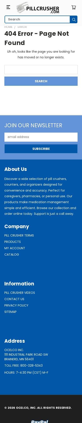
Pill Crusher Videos (19, 292)
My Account (14, 248)
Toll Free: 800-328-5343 (23, 365)
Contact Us (14, 299)
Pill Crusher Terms (19, 235)
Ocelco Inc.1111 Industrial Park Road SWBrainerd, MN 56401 (26, 354)
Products (12, 242)
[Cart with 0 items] (73, 7)
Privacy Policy (16, 305)
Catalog (11, 254)
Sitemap (10, 312)
